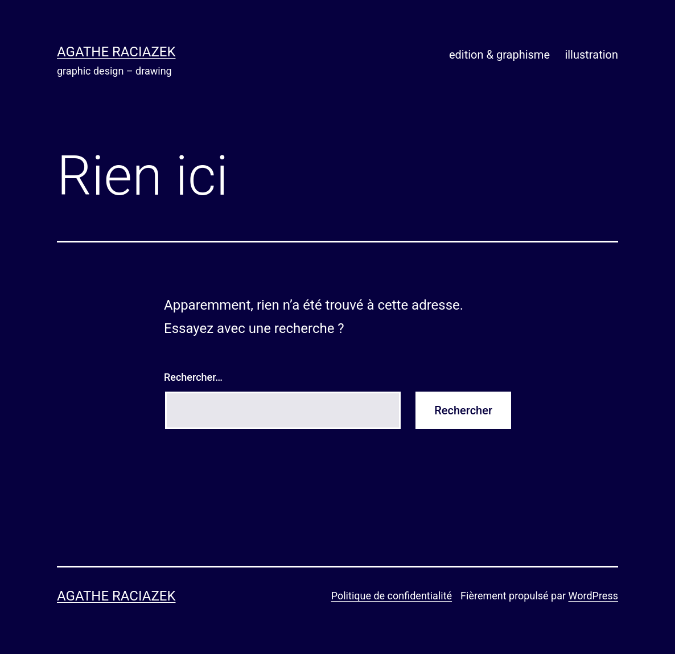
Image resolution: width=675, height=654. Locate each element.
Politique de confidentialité (391, 596)
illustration (591, 54)
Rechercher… (193, 377)
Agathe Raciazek (116, 52)
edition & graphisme (499, 54)
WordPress (593, 596)
